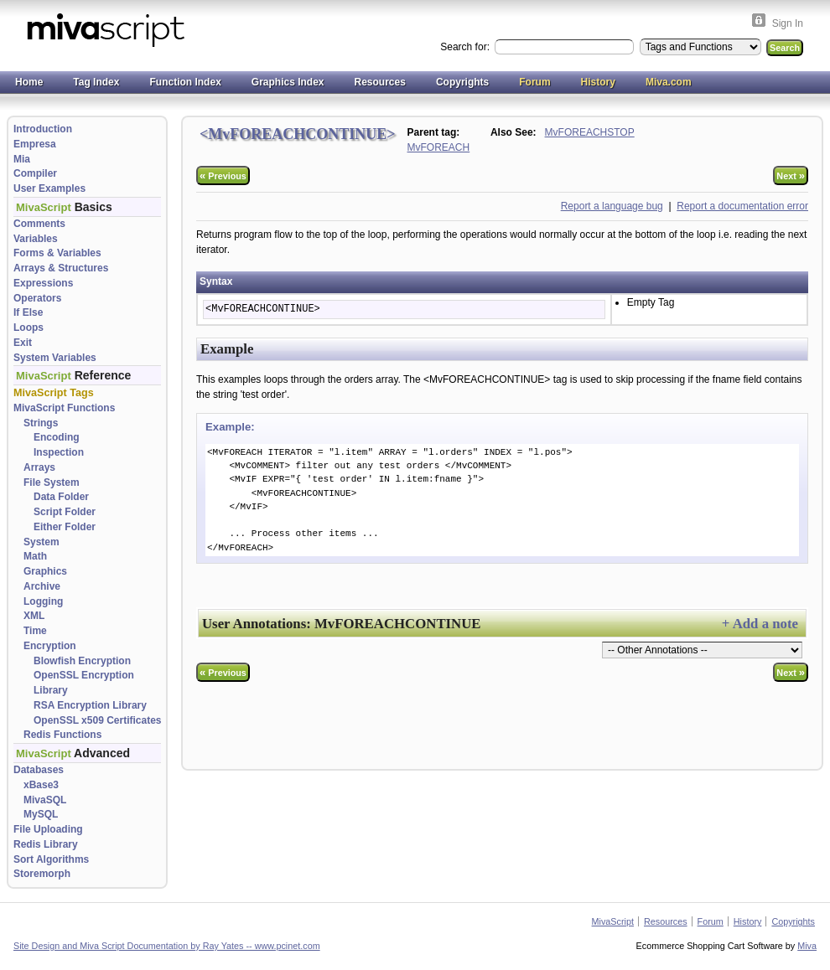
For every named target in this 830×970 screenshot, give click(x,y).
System (41, 542)
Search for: (466, 47)
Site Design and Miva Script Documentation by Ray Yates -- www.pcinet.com (166, 946)
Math (35, 556)
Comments (39, 224)
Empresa (34, 144)
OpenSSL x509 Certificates (98, 720)
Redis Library (45, 844)
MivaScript (613, 921)
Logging (43, 601)
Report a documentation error (742, 206)
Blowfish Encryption (82, 661)
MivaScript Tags (53, 393)
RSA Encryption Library (90, 705)
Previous (223, 175)
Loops (28, 327)
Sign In (787, 23)
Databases (38, 770)
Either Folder (65, 527)
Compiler (35, 173)
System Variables (54, 358)
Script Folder (65, 512)
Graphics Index (288, 82)
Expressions (43, 283)
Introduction (42, 129)
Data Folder (61, 497)
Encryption (49, 646)
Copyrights (462, 82)
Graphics (45, 571)
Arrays (39, 467)
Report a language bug (612, 206)
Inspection (59, 452)
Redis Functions (62, 734)
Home (29, 82)
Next (790, 175)
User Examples (49, 188)
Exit (22, 342)
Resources (380, 82)
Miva (807, 946)
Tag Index (96, 82)
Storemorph (41, 874)
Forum (534, 82)
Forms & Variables (57, 253)
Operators (37, 298)
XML (33, 616)
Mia (21, 159)
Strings (40, 423)
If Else (28, 312)
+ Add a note (760, 624)
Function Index (184, 82)
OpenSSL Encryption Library (84, 682)
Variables (35, 239)
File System (51, 482)
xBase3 (41, 785)
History (598, 82)
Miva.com (669, 82)
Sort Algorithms (51, 859)
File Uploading (48, 829)
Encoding (57, 437)
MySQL (40, 814)
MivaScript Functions (64, 408)
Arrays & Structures (60, 268)
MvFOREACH (438, 147)
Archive (41, 586)
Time (35, 631)
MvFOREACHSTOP (590, 132)
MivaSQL (44, 800)
